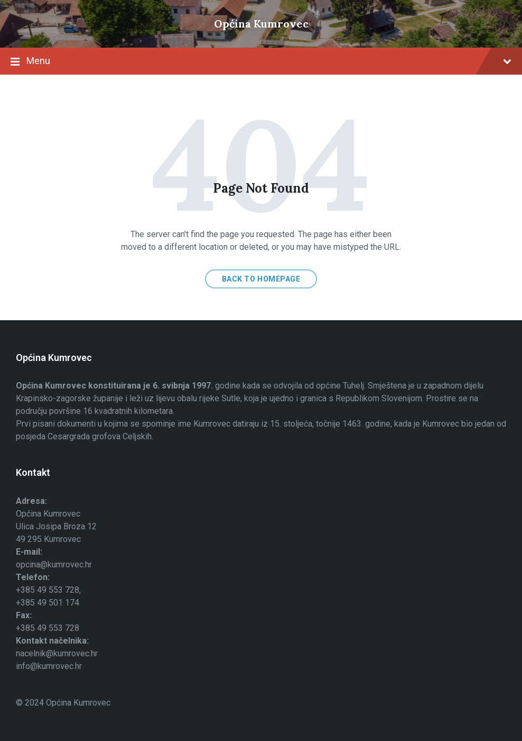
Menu (261, 62)
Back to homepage (261, 279)
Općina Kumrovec (261, 23)
